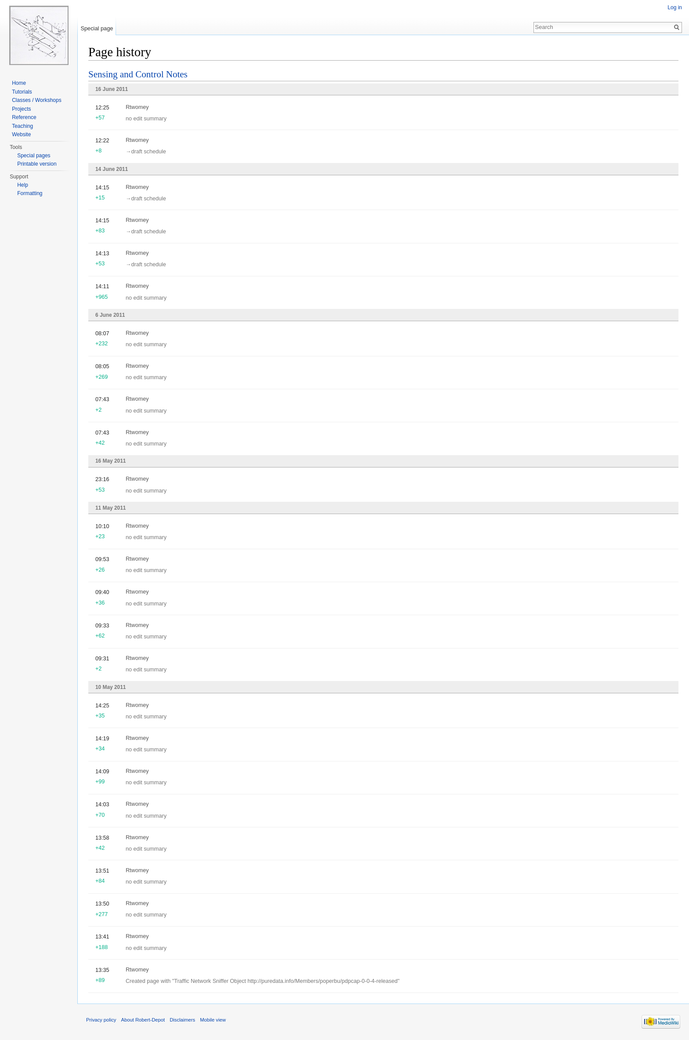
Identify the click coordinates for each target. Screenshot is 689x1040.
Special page (96, 28)
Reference (24, 117)
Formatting (29, 193)
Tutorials (22, 92)
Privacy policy (101, 1019)
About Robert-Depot (143, 1019)
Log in (674, 7)
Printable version (36, 164)
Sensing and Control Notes (138, 74)
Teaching (22, 126)
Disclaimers (182, 1019)
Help (22, 185)
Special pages (33, 155)
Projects (21, 109)
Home (19, 83)
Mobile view (212, 1019)
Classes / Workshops (36, 100)
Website (21, 134)
